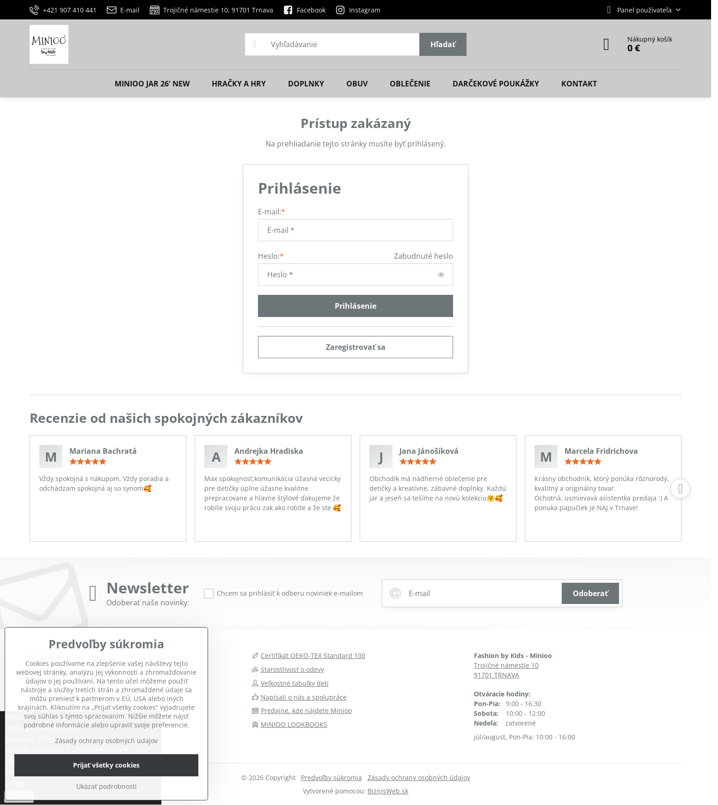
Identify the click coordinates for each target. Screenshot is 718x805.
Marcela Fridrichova (601, 451)
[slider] (87, 461)
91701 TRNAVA (496, 675)
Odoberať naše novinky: (147, 603)
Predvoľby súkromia (331, 777)
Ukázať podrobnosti (106, 786)
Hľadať (442, 44)
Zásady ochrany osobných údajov (419, 777)
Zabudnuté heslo (423, 256)
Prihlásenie (355, 306)
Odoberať (590, 593)
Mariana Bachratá (103, 451)
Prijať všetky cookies (106, 765)
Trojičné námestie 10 (506, 665)
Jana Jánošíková (429, 451)
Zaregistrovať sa (356, 347)
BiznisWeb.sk (388, 791)
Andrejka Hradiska (268, 451)
